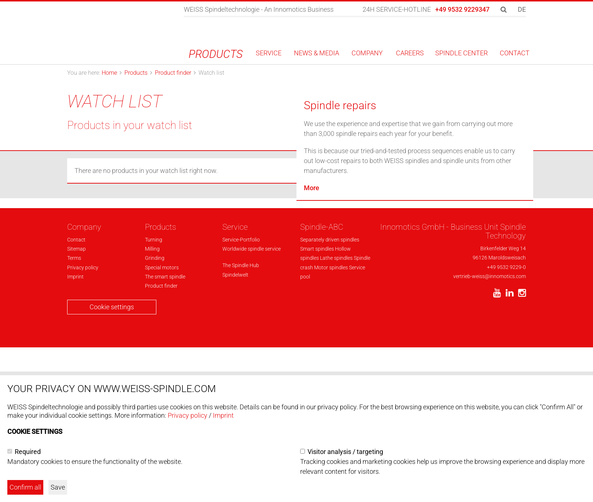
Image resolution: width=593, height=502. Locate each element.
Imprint (223, 415)
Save (58, 487)
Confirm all (25, 487)
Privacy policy (187, 415)
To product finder (451, 124)
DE (522, 9)
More (311, 347)
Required (28, 451)
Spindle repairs (340, 265)
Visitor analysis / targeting (345, 451)
